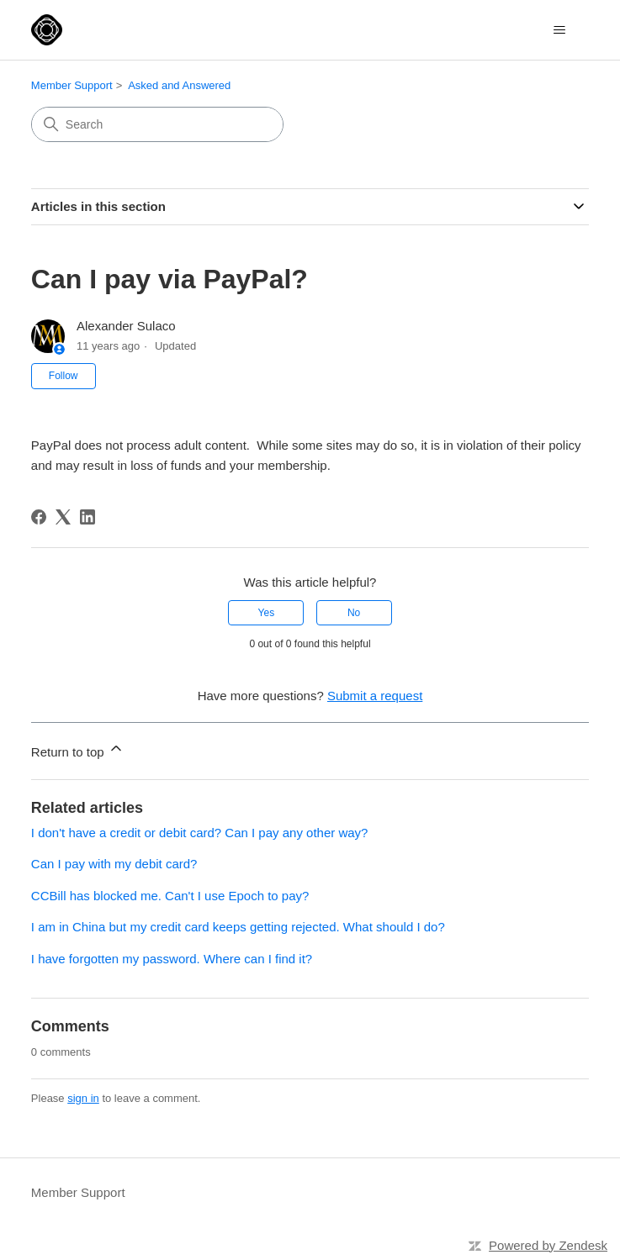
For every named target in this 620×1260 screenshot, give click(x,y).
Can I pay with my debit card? (114, 864)
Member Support (72, 85)
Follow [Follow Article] (63, 376)
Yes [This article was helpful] (266, 613)
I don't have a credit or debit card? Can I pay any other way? (199, 832)
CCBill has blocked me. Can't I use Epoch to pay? (170, 895)
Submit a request (374, 695)
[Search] (157, 124)
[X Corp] (63, 517)
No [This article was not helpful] (353, 613)
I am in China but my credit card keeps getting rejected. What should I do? (238, 927)
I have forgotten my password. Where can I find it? (171, 959)
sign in (83, 1098)
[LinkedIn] (87, 517)
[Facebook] (38, 517)
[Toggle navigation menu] (559, 30)
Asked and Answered (179, 85)
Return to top (78, 749)
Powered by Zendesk (548, 1245)
